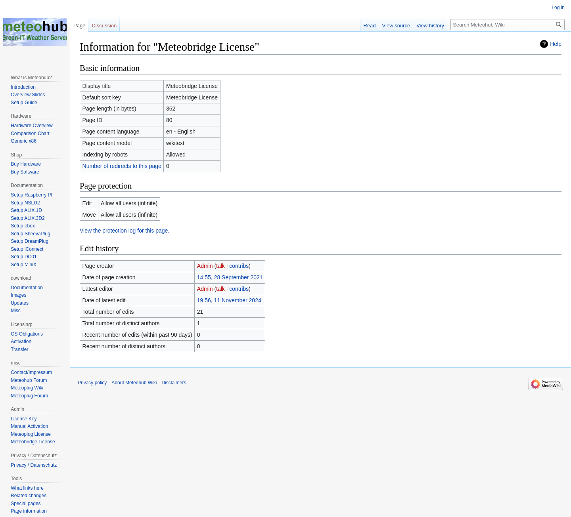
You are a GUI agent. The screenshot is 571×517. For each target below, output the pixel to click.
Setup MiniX (23, 264)
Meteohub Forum (29, 380)
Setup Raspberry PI (31, 195)
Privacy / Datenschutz (34, 465)
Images (18, 295)
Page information (29, 511)
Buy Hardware (26, 164)
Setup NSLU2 (25, 203)
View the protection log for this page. (124, 230)
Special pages (25, 503)
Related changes (28, 495)
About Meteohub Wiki (134, 382)
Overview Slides (28, 94)
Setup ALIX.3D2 (27, 218)
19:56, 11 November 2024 (229, 300)
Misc (16, 310)
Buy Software (25, 172)
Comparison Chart (30, 133)
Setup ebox (23, 226)
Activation (21, 341)
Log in (558, 7)
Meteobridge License (33, 442)
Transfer (19, 349)
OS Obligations (27, 334)
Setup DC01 (23, 256)
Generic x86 (23, 141)
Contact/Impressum (31, 372)
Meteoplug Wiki (27, 388)
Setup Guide (24, 102)
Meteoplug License (31, 434)
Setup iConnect (27, 249)
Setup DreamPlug (29, 241)
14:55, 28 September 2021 (230, 277)
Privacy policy (92, 382)
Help (555, 44)
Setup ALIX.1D (26, 210)
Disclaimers (173, 382)
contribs (239, 266)
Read (370, 26)
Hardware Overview (31, 125)
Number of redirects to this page (121, 166)
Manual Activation (29, 426)
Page (79, 26)
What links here (27, 488)
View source (396, 26)
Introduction (23, 87)
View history (430, 26)
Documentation (27, 287)
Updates (20, 303)
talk (220, 266)
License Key (23, 419)
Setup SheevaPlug (30, 234)
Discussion (104, 26)
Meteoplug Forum (29, 396)
